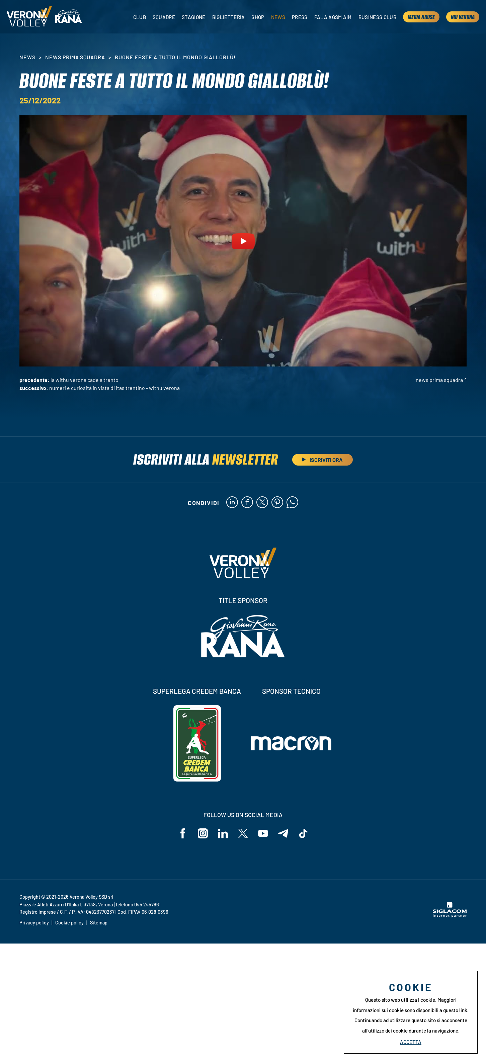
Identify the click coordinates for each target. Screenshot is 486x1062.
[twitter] (262, 502)
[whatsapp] (292, 502)
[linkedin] (232, 502)
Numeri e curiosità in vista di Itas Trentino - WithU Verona (114, 388)
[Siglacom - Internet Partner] (450, 915)
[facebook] (247, 502)
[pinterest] (277, 502)
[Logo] (29, 17)
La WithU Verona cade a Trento (84, 380)
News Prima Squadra (75, 57)
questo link (455, 1010)
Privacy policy (34, 922)
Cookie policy (69, 922)
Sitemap (98, 922)
